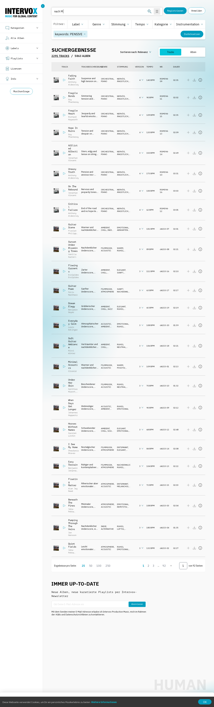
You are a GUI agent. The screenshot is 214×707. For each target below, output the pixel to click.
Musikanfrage (21, 91)
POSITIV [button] (121, 368)
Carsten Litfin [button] (72, 434)
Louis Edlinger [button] (73, 328)
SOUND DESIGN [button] (107, 432)
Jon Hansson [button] (72, 534)
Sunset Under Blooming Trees (73, 246)
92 (164, 565)
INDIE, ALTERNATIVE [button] (107, 231)
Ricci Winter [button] (71, 352)
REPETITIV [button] (122, 507)
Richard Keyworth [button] (73, 118)
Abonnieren (137, 604)
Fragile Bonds (73, 94)
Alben (193, 52)
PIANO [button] (104, 81)
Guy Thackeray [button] (73, 100)
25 (83, 565)
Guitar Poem (72, 287)
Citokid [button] (72, 371)
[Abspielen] (64, 80)
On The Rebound (73, 188)
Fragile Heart (73, 112)
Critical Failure (73, 207)
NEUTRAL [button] (121, 347)
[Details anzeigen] (200, 80)
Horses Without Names (73, 426)
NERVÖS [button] (121, 78)
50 (90, 565)
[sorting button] (136, 52)
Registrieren (175, 10)
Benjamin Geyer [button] (73, 311)
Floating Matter (73, 482)
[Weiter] (171, 566)
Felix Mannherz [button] (73, 293)
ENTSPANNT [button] (122, 447)
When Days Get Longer (72, 405)
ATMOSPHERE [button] (107, 291)
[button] (77, 24)
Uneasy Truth (72, 170)
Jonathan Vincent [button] (73, 159)
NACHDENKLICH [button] (124, 291)
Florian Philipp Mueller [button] (72, 233)
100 (98, 565)
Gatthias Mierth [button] (73, 390)
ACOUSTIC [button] (106, 250)
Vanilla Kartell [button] (72, 255)
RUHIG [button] (120, 250)
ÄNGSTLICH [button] (122, 81)
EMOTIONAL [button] (123, 227)
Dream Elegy (71, 305)
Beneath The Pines (73, 502)
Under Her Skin (71, 382)
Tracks (170, 52)
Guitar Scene (72, 226)
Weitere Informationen (104, 702)
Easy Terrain (73, 463)
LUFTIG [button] (120, 529)
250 (108, 565)
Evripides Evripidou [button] (73, 276)
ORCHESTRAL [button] (107, 78)
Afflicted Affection (73, 150)
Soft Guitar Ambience (73, 343)
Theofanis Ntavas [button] (73, 452)
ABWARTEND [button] (123, 230)
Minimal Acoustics (73, 365)
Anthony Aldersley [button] (73, 83)
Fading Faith (72, 77)
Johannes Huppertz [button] (73, 413)
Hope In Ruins (73, 129)
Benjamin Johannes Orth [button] (73, 470)
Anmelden (196, 10)
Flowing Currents (73, 268)
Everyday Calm (73, 322)
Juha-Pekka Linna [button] (71, 511)
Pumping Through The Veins (73, 525)
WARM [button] (120, 248)
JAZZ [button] (110, 309)
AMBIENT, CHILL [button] (105, 228)
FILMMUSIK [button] (106, 248)
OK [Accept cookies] (205, 702)
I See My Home (73, 446)
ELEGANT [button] (121, 270)
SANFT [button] (120, 272)
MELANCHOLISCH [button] (125, 486)
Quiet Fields (72, 545)
